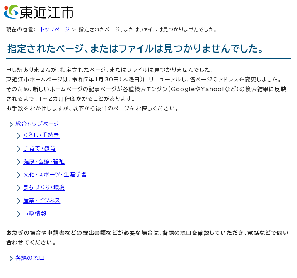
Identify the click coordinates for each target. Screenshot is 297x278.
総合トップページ (37, 124)
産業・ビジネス (41, 200)
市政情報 (35, 213)
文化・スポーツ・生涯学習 (55, 174)
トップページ (55, 29)
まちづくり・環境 (44, 187)
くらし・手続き (41, 135)
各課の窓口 (30, 258)
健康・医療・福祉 (44, 161)
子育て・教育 (39, 148)
